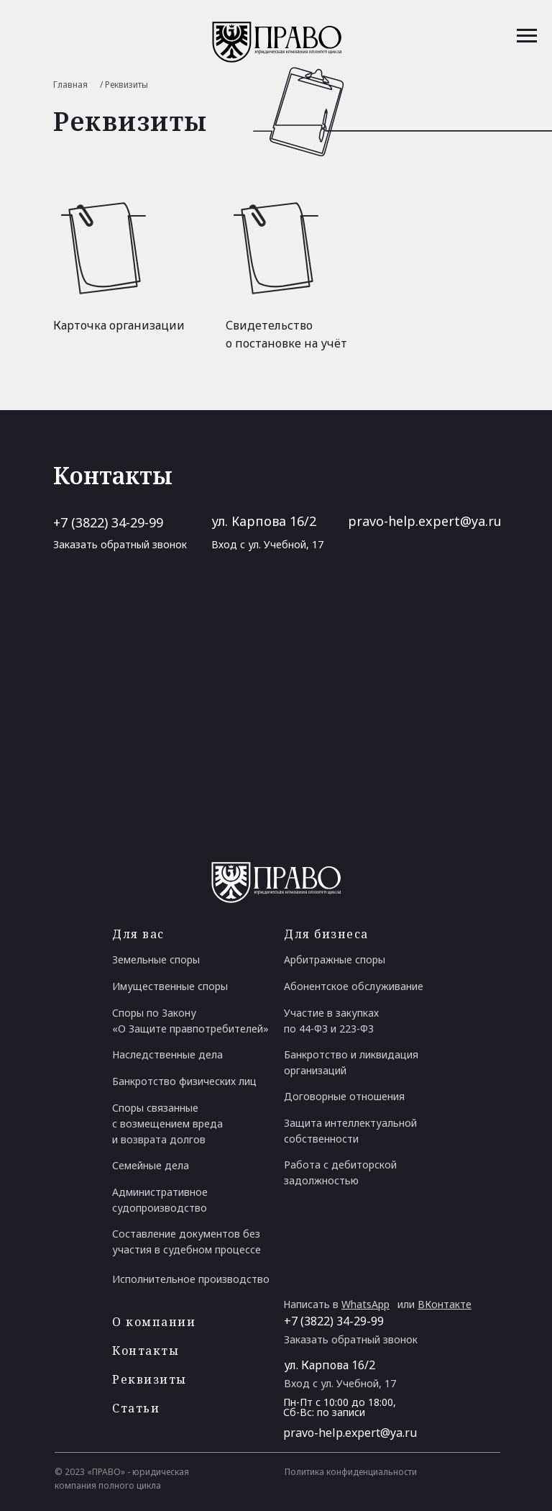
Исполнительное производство (191, 1279)
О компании (154, 1322)
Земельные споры (156, 959)
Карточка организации (119, 325)
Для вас (138, 934)
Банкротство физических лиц (184, 1081)
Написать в (336, 1304)
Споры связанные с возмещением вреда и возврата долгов (167, 1123)
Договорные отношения (344, 1096)
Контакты (145, 1350)
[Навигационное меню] (527, 36)
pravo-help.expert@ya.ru (425, 521)
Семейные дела (150, 1165)
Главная (70, 84)
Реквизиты (149, 1379)
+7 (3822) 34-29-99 (108, 522)
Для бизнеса (326, 934)
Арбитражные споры (334, 959)
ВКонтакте (445, 1304)
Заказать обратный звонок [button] (120, 544)
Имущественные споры (170, 986)
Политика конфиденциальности (351, 1472)
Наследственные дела (167, 1054)
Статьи (136, 1408)
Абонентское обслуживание (353, 986)
